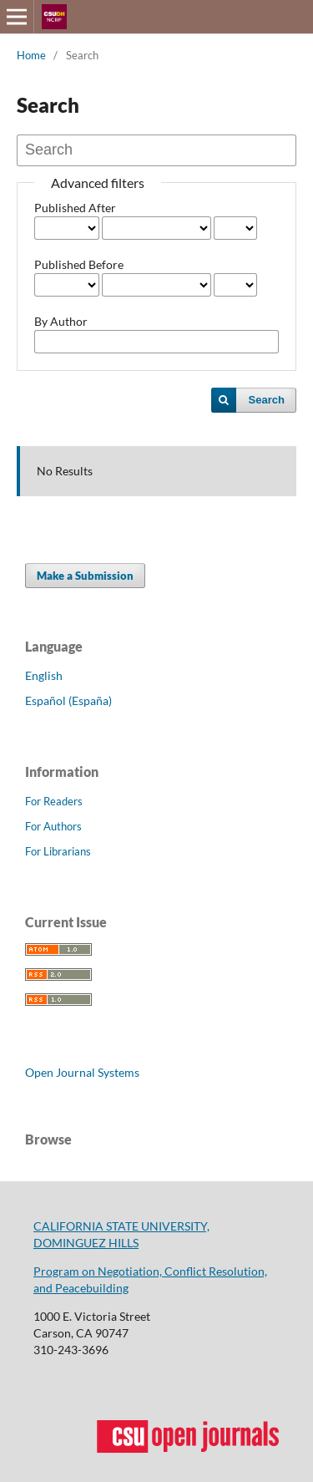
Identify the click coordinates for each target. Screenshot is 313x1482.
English (44, 675)
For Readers (54, 801)
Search (267, 399)
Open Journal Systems (82, 1072)
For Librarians (58, 851)
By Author (61, 321)
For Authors (53, 826)
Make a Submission (85, 575)
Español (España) (68, 700)
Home (31, 55)
